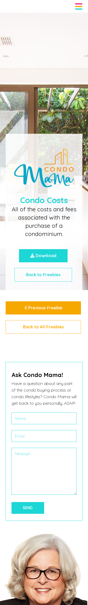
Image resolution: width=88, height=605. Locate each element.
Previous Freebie (43, 307)
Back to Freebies (43, 274)
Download (43, 255)
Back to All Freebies (43, 327)
